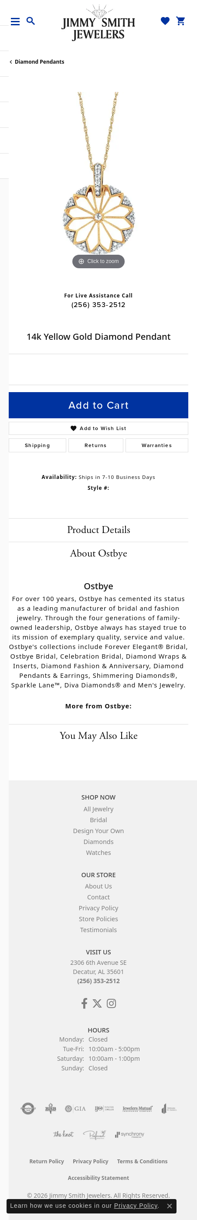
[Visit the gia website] (75, 1108)
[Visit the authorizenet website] (28, 1108)
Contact (98, 897)
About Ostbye (98, 553)
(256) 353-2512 (98, 305)
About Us (98, 886)
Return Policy (46, 1161)
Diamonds (98, 841)
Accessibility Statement (98, 1178)
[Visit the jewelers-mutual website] (137, 1108)
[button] (31, 21)
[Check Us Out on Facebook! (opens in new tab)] (84, 1003)
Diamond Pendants (40, 61)
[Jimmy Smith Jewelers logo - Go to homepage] (98, 22)
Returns (96, 445)
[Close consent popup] (169, 1206)
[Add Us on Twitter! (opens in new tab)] (97, 1003)
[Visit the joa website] (169, 1108)
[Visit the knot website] (63, 1134)
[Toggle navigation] (18, 22)
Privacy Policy (99, 908)
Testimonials (98, 930)
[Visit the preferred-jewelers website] (94, 1134)
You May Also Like (99, 735)
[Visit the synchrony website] (129, 1134)
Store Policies (98, 919)
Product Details (98, 530)
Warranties (157, 445)
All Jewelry (99, 809)
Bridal (98, 820)
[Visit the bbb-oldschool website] (50, 1108)
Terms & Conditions (142, 1161)
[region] (98, 182)
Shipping (37, 445)
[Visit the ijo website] (104, 1108)
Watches (98, 852)
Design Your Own (98, 831)
